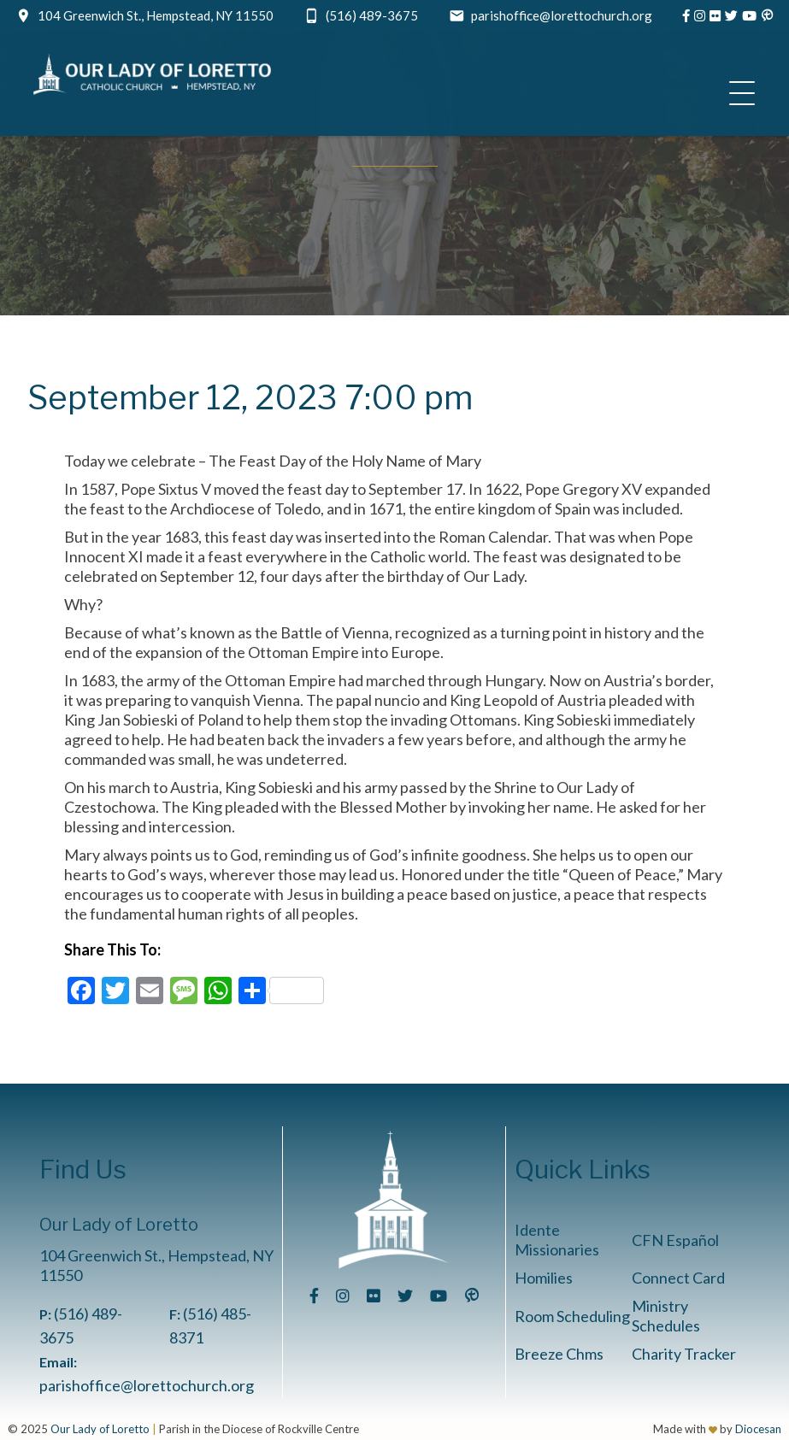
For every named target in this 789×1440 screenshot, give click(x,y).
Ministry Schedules (666, 1315)
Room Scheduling (572, 1316)
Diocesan (758, 1429)
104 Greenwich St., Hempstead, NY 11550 (156, 15)
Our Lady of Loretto (100, 1429)
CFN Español (675, 1240)
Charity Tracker (684, 1353)
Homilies (544, 1277)
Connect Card (678, 1277)
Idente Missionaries (557, 1239)
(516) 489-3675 (372, 15)
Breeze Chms (559, 1353)
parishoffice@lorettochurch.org (561, 15)
